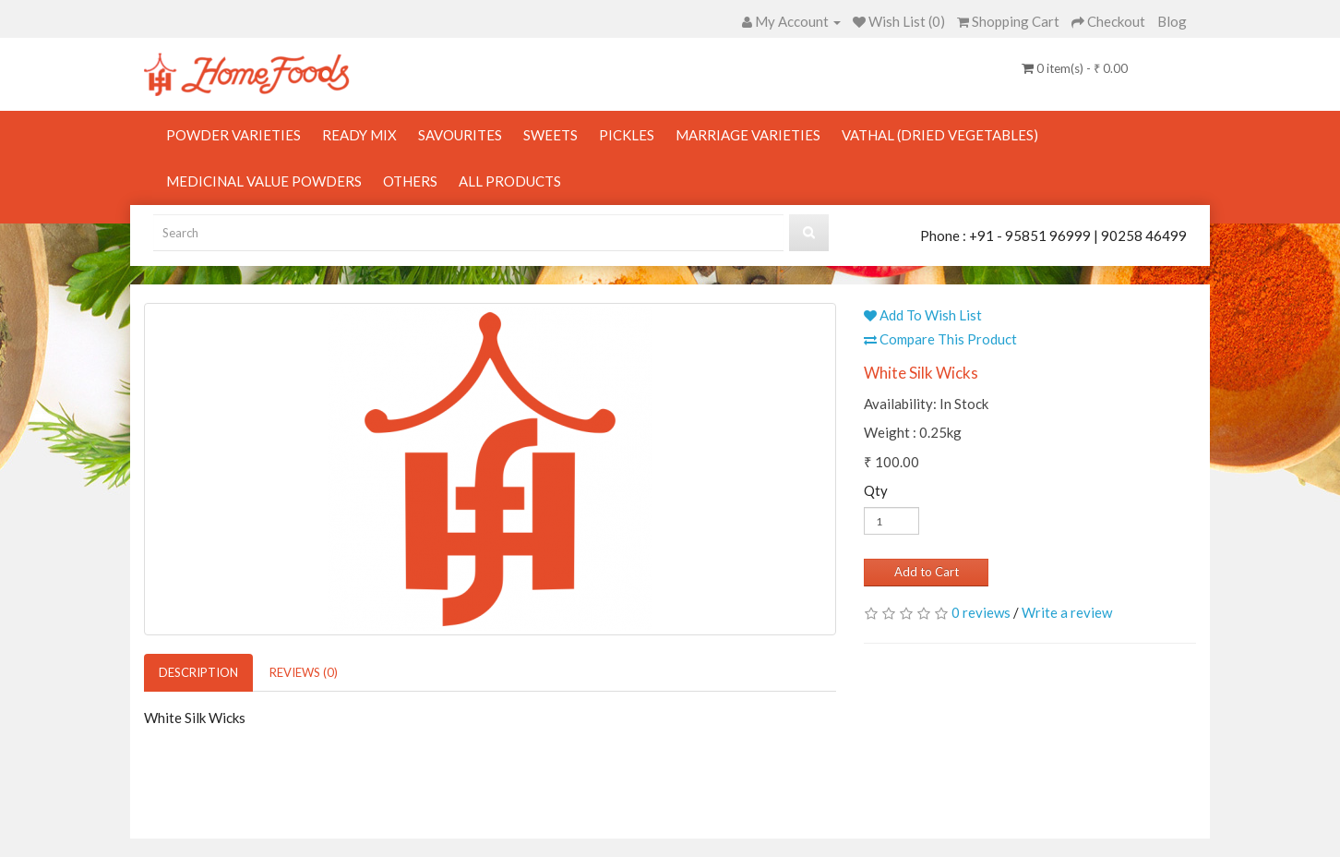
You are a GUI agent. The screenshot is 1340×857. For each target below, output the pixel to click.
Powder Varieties (233, 135)
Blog (1172, 21)
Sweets (550, 135)
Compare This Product (940, 339)
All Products (510, 181)
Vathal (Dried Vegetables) (940, 135)
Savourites (460, 135)
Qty (876, 490)
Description (198, 672)
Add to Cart (926, 571)
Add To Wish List (923, 315)
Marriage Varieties (748, 135)
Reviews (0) (303, 672)
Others (410, 181)
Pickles (626, 135)
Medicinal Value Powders (264, 181)
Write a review (1067, 612)
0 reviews (981, 612)
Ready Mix (359, 135)
